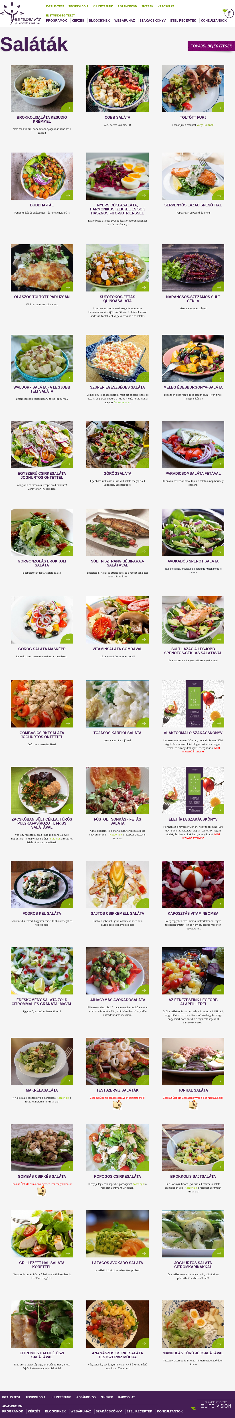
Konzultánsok (214, 20)
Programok (56, 20)
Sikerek (147, 6)
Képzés (78, 20)
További (211, 46)
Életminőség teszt (60, 15)
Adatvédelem (12, 1406)
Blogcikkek (99, 20)
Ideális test (55, 6)
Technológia (78, 6)
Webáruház (124, 20)
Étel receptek (183, 20)
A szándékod (127, 6)
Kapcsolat (166, 6)
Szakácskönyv (153, 20)
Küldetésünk (103, 6)
